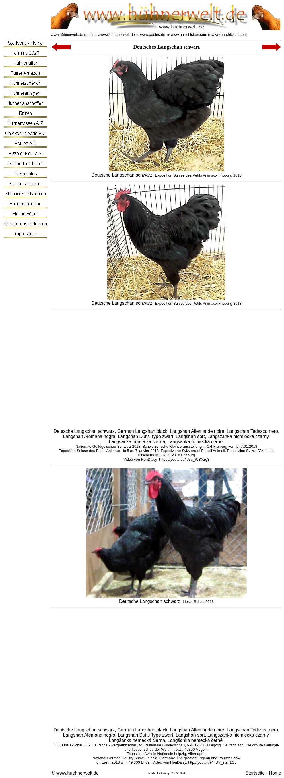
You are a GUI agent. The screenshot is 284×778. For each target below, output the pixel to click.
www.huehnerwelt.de (77, 773)
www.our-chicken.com (188, 34)
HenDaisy (149, 459)
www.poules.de (152, 34)
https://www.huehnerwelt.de (112, 34)
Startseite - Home (263, 773)
